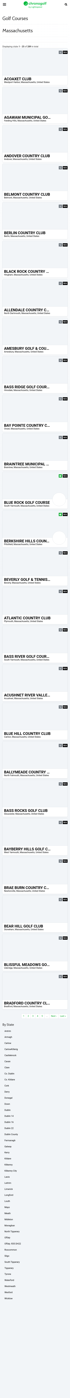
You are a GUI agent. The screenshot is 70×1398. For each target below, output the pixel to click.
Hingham (8, 274)
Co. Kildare (9, 1079)
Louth (7, 1201)
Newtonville (9, 891)
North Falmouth (11, 775)
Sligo (6, 1256)
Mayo (7, 1207)
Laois (7, 1177)
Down (7, 1104)
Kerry (6, 1152)
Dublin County (11, 1134)
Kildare (7, 1158)
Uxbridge (8, 968)
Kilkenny (8, 1164)
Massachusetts (28, 82)
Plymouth (8, 621)
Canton (7, 737)
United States (43, 82)
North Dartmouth (12, 313)
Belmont (8, 197)
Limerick (8, 1189)
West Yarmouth (11, 852)
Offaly (7, 1237)
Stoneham (9, 929)
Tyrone (7, 1274)
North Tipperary (12, 1231)
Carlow (7, 1043)
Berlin (7, 236)
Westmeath (9, 1286)
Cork (6, 1085)
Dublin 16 (9, 1122)
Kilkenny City (10, 1171)
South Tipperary (12, 1262)
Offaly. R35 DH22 (12, 1243)
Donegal (8, 1098)
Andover (8, 159)
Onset (7, 428)
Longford (8, 1195)
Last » (63, 1016)
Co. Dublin (9, 1073)
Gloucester (9, 814)
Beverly (7, 583)
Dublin (7, 1110)
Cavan (7, 1061)
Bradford (8, 1006)
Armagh (8, 1037)
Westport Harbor (12, 82)
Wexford (8, 1292)
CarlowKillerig (11, 1049)
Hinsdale (8, 390)
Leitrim (7, 1183)
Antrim (7, 1031)
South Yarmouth (12, 506)
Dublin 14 (9, 1116)
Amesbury (9, 351)
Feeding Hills (10, 120)
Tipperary (9, 1268)
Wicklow (8, 1298)
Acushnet (8, 698)
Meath (7, 1213)
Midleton (8, 1219)
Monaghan (9, 1225)
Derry (7, 1092)
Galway (8, 1146)
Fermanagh (9, 1140)
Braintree (8, 467)
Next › (54, 1016)
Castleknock (10, 1055)
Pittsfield (8, 544)
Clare (6, 1067)
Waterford (9, 1280)
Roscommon (10, 1250)
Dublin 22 (9, 1128)
